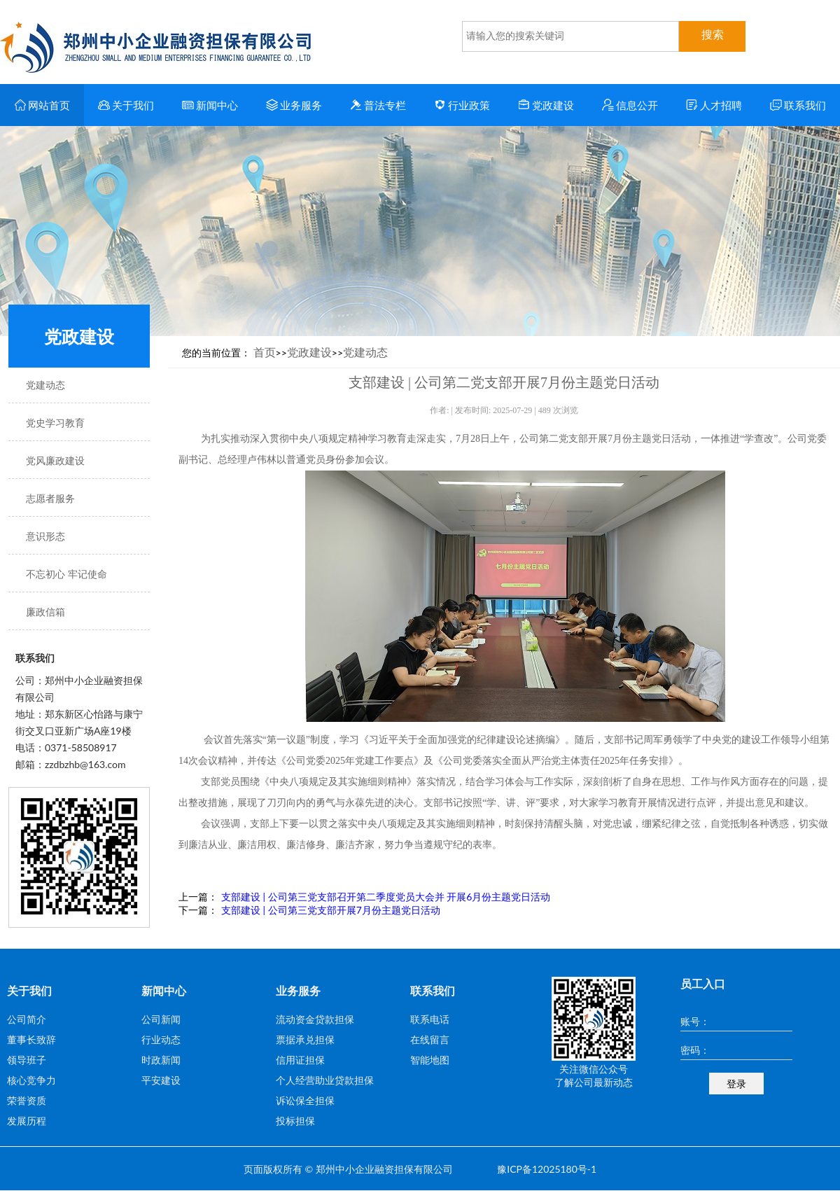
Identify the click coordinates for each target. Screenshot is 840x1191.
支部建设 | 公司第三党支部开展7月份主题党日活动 (330, 910)
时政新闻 (161, 1060)
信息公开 (630, 105)
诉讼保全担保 (305, 1100)
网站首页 (42, 105)
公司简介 (26, 1019)
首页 (264, 351)
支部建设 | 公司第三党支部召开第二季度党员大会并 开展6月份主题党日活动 (385, 897)
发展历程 (26, 1121)
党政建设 (546, 105)
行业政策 (462, 105)
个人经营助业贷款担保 (325, 1080)
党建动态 (365, 351)
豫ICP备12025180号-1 (546, 1169)
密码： (695, 1050)
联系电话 (429, 1019)
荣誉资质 (26, 1100)
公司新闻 (161, 1019)
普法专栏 (378, 105)
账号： (695, 1021)
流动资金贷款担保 (315, 1019)
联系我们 (798, 105)
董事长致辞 (31, 1039)
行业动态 (161, 1039)
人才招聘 (714, 105)
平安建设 (161, 1080)
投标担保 (295, 1121)
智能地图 (429, 1060)
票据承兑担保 (305, 1039)
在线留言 (429, 1039)
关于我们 (126, 105)
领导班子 (26, 1060)
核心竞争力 (31, 1080)
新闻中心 (210, 105)
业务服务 (294, 105)
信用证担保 (300, 1060)
